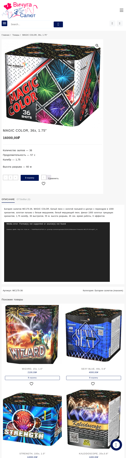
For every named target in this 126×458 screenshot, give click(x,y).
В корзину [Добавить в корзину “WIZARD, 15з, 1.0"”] (32, 378)
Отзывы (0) (23, 199)
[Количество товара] (10, 177)
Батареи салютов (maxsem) (109, 290)
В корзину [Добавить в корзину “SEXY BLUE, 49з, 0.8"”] (93, 378)
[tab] (9, 199)
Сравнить (49, 178)
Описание (8, 199)
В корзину (29, 178)
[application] (57, 252)
